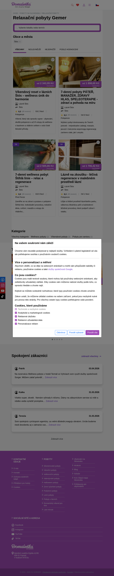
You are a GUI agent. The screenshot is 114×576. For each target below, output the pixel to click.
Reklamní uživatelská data (30, 320)
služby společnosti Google (60, 269)
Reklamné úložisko (27, 316)
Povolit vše (92, 332)
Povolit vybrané (76, 332)
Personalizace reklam (28, 324)
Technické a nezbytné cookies (32, 309)
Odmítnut (61, 332)
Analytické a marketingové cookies (34, 313)
